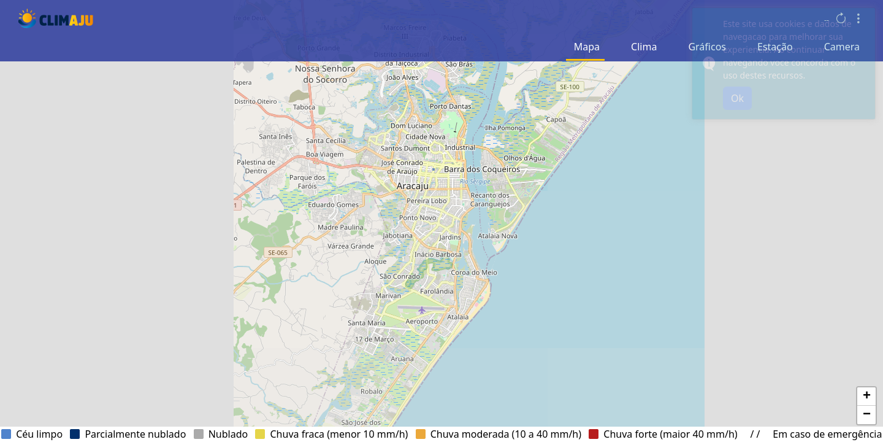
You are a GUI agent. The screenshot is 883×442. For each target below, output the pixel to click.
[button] (866, 396)
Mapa (587, 46)
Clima (644, 46)
